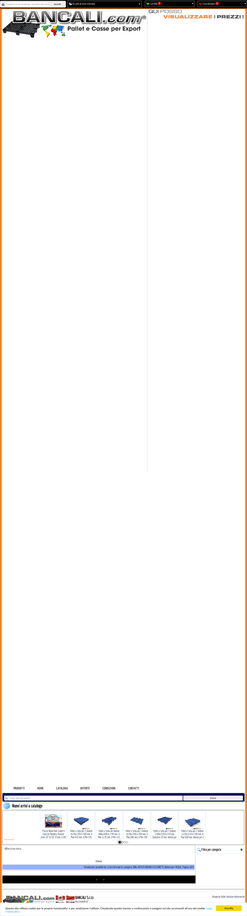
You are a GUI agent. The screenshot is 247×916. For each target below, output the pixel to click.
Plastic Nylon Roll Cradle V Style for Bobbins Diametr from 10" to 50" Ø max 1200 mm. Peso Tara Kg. (53, 830)
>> (103, 879)
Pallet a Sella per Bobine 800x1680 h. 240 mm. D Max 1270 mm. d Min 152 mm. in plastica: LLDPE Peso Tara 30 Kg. (109, 832)
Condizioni (109, 788)
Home (40, 788)
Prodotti (19, 788)
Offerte (85, 788)
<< (96, 879)
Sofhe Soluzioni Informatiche (233, 896)
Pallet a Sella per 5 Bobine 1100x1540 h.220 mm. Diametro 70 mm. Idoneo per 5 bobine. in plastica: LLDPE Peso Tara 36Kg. (164, 832)
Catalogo (62, 788)
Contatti (133, 788)
